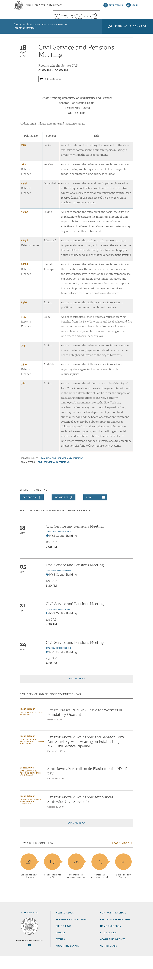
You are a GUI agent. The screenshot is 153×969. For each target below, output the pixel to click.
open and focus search (135, 20)
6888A (24, 277)
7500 (24, 377)
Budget (60, 945)
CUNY (33, 754)
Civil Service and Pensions (67, 471)
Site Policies (108, 945)
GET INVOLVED (108, 958)
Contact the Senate (113, 925)
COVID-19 (39, 725)
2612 (23, 177)
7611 (23, 396)
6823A (24, 253)
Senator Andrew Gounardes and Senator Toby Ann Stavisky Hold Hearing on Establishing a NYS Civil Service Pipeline (85, 754)
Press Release (27, 721)
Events (95, 19)
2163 (23, 158)
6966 (24, 315)
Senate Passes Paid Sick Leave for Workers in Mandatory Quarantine (84, 724)
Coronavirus (26, 725)
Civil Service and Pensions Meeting (75, 539)
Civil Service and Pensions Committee (30, 814)
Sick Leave (25, 727)
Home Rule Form (111, 939)
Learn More (120, 856)
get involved (116, 7)
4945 (24, 196)
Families (46, 471)
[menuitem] (23, 19)
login (135, 7)
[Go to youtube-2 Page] (29, 957)
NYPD (22, 788)
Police (29, 788)
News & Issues (23, 19)
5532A (24, 224)
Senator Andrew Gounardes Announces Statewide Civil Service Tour (80, 812)
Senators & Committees (51, 19)
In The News (27, 780)
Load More (74, 691)
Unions (23, 812)
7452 (23, 358)
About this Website (112, 952)
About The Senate (115, 19)
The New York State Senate (44, 7)
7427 (23, 329)
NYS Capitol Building (63, 548)
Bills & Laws (79, 19)
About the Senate (67, 958)
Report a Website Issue (115, 932)
